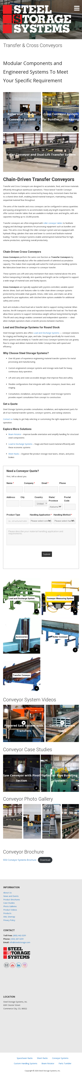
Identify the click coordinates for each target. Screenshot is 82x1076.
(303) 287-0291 (17, 939)
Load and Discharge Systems (46, 333)
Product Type (13, 515)
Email (45, 483)
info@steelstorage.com (20, 942)
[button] (77, 5)
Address (11, 497)
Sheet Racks (13, 454)
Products (7, 913)
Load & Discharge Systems (20, 444)
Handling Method (63, 515)
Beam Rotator (14, 434)
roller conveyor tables (52, 223)
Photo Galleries (10, 906)
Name (10, 483)
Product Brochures (11, 899)
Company (29, 483)
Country (39, 497)
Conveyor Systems (60, 1058)
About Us (7, 892)
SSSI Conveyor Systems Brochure (19, 859)
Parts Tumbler (65, 1063)
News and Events (11, 896)
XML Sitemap (9, 916)
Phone (62, 483)
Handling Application (41, 515)
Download (45, 859)
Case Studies (9, 903)
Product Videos (10, 910)
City (22, 497)
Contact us (8, 419)
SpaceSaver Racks (25, 1058)
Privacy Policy (9, 920)
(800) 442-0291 (20, 935)
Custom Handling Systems (25, 1063)
